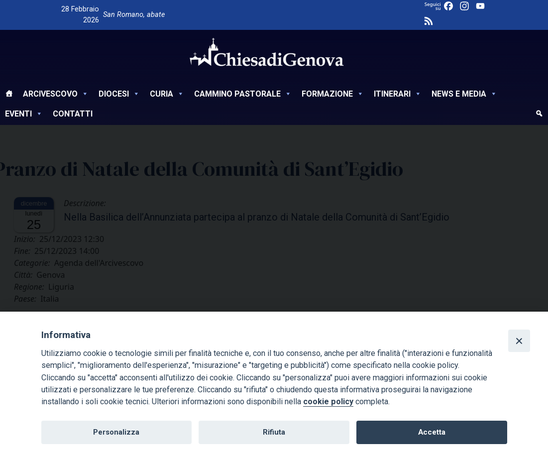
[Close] (519, 340)
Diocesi (119, 94)
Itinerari (398, 94)
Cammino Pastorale (243, 94)
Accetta (431, 432)
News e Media (464, 94)
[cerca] (539, 115)
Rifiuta (274, 432)
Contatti (73, 113)
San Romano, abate (134, 14)
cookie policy (328, 401)
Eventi (24, 113)
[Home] (9, 95)
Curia (167, 94)
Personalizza (116, 432)
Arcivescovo (56, 94)
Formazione (333, 94)
